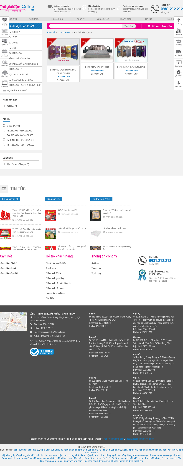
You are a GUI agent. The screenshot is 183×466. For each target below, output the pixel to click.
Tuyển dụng (96, 273)
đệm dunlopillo (122, 458)
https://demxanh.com (114, 439)
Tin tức (148, 19)
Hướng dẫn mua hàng (55, 293)
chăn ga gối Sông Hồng (56, 461)
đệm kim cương (66, 455)
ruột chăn (99, 455)
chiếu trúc (82, 461)
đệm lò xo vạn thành (140, 458)
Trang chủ (11, 19)
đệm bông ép (20, 449)
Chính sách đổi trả (53, 273)
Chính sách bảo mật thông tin (58, 283)
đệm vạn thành (170, 449)
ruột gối (89, 455)
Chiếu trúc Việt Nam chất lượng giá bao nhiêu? (117, 227)
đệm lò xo (53, 455)
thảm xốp (123, 461)
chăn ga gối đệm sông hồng (118, 455)
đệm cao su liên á (153, 449)
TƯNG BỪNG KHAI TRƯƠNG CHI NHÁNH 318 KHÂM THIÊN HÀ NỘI (72, 209)
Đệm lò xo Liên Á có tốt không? (115, 244)
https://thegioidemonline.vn (53, 336)
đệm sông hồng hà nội (94, 449)
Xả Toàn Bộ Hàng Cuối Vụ (67, 226)
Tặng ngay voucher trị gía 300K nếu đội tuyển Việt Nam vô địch (27, 209)
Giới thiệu (34, 19)
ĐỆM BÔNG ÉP (64, 32)
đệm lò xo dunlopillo (37, 455)
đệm (42, 449)
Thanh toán (126, 19)
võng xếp (73, 461)
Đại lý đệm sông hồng (133, 449)
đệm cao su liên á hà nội (102, 458)
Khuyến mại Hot (10, 199)
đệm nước (104, 461)
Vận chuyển (103, 19)
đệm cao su (33, 449)
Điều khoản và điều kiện (56, 263)
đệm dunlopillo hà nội (56, 449)
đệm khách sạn (64, 458)
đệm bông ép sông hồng (14, 455)
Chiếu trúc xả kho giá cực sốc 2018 (72, 244)
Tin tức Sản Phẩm (101, 199)
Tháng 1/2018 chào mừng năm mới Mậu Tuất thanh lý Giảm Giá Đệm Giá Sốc (27, 229)
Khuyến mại (57, 19)
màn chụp (93, 461)
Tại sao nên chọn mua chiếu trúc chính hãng (117, 209)
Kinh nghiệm (53, 199)
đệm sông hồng (74, 449)
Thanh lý (79, 19)
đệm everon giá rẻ (142, 455)
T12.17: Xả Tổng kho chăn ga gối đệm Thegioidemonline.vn (27, 246)
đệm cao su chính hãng (44, 458)
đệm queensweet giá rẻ (163, 455)
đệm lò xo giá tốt (24, 458)
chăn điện (80, 455)
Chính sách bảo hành (55, 288)
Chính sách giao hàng (55, 278)
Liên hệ (171, 19)
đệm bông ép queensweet (164, 458)
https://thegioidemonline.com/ (139, 439)
